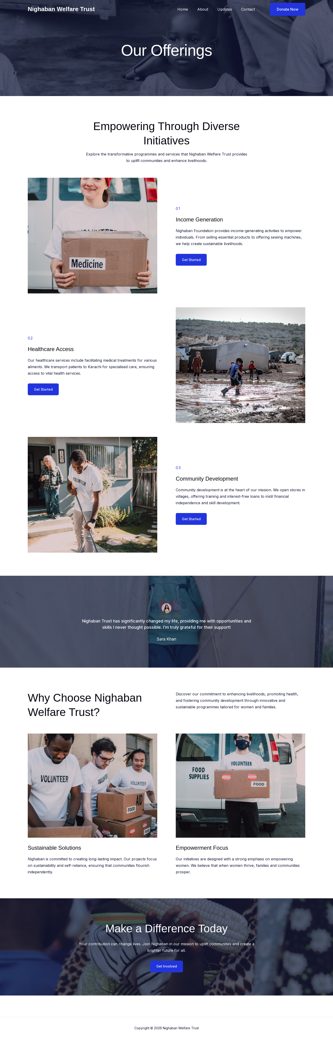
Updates (227, 9)
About (207, 9)
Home (189, 9)
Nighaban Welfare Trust (61, 9)
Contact (249, 9)
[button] (284, 9)
